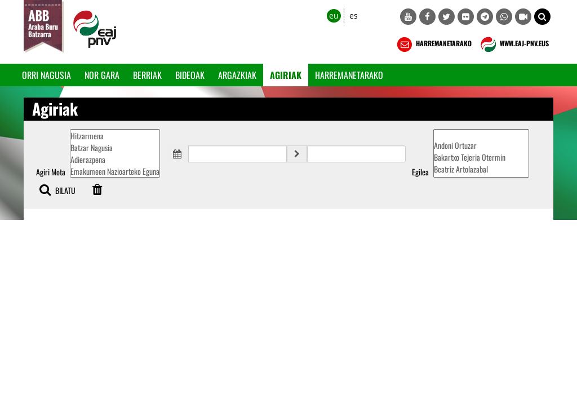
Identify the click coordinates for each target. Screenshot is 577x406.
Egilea (420, 171)
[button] (542, 16)
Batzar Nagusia (114, 147)
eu (334, 15)
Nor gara (102, 75)
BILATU (57, 189)
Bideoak (190, 75)
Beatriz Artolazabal (481, 169)
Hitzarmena (114, 136)
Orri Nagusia (46, 75)
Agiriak (285, 75)
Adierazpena (114, 159)
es (353, 15)
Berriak (147, 75)
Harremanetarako (349, 75)
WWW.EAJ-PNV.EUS (513, 45)
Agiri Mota (50, 171)
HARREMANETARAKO (433, 45)
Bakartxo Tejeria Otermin (481, 157)
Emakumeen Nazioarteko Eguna (114, 171)
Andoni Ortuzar (481, 145)
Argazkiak (237, 75)
